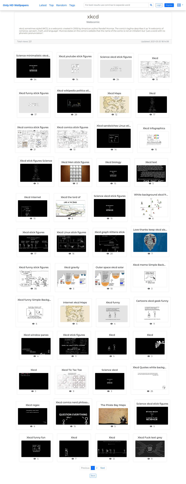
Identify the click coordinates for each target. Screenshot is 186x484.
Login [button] (159, 5)
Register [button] (169, 5)
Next (102, 468)
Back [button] (93, 476)
